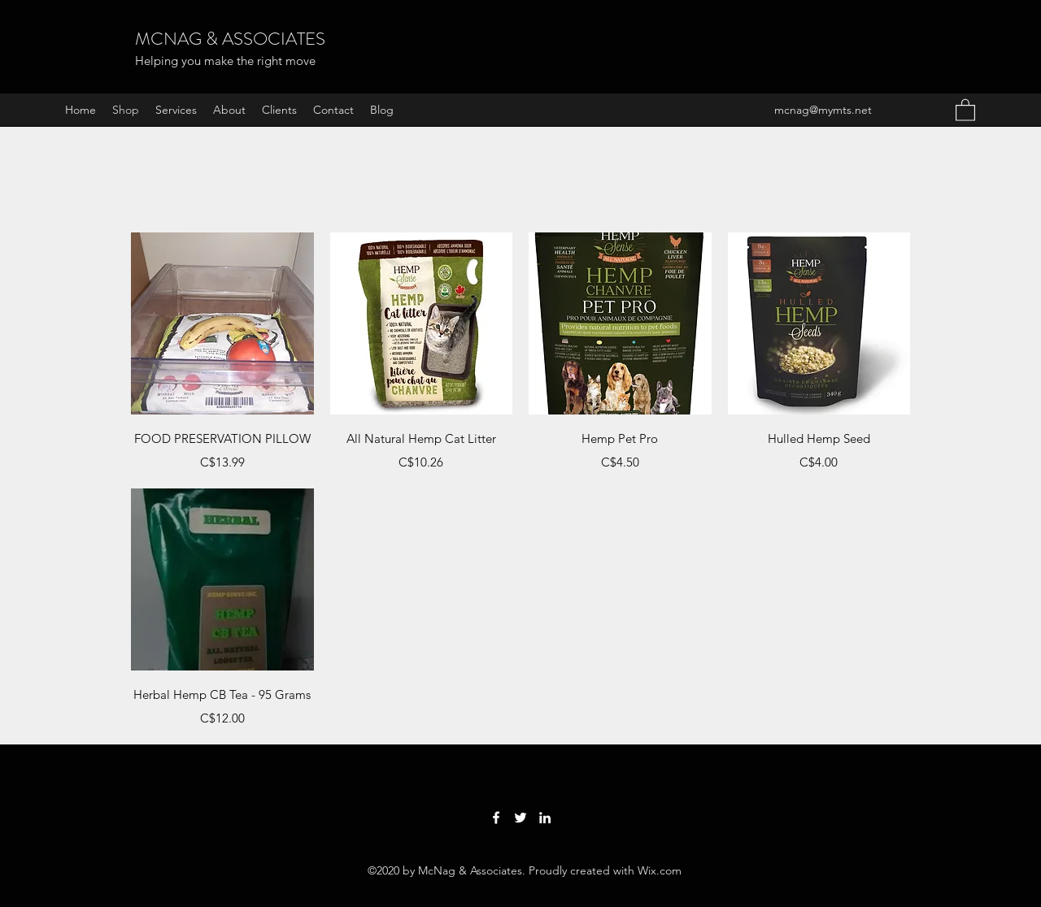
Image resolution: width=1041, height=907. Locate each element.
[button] (965, 109)
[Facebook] (496, 817)
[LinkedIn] (545, 817)
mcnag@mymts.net (823, 109)
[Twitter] (520, 817)
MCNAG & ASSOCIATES (230, 38)
